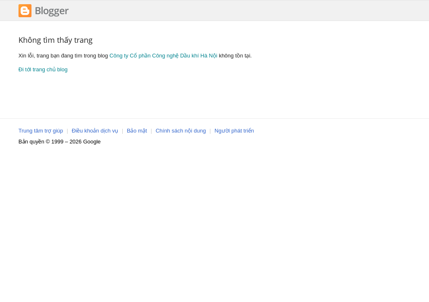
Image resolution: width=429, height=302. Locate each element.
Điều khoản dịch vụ (95, 131)
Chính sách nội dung (180, 131)
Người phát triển (234, 131)
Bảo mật (137, 131)
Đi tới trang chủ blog (42, 69)
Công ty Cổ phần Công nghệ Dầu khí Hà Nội (163, 55)
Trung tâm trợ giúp (40, 131)
